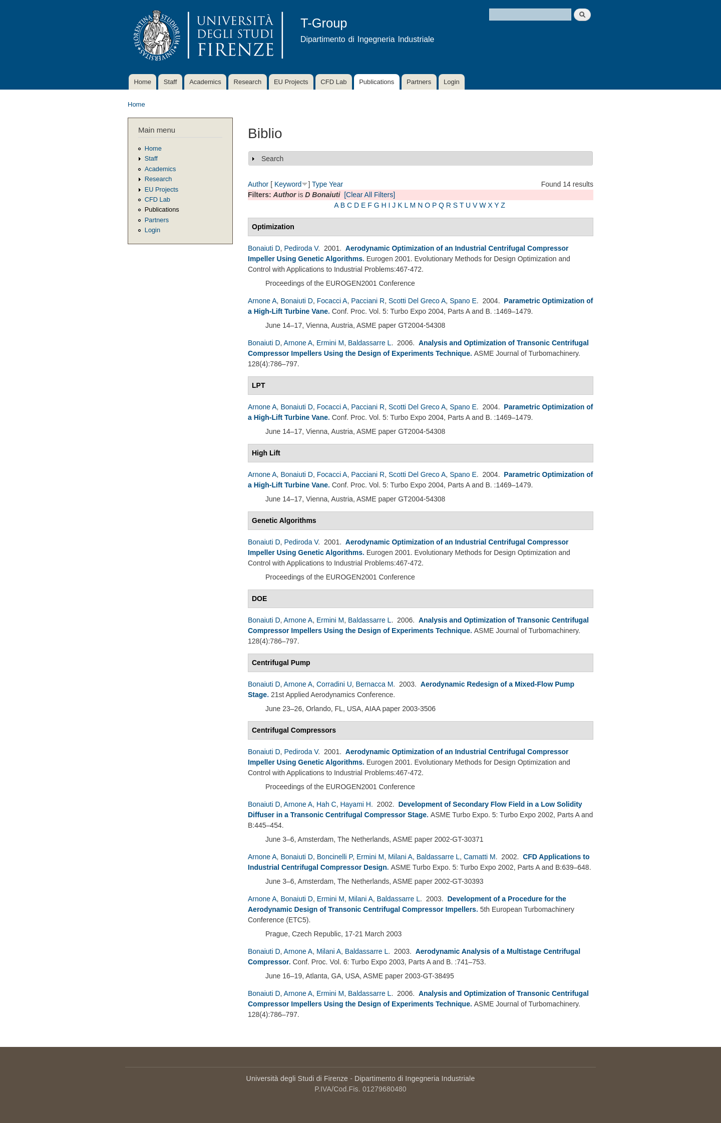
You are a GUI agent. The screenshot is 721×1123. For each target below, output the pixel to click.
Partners (419, 82)
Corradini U (334, 684)
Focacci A (332, 301)
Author (258, 184)
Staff (170, 82)
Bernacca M (375, 684)
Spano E (463, 301)
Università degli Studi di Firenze (297, 1078)
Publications (376, 82)
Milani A (400, 857)
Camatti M (480, 857)
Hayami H (355, 804)
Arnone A (262, 301)
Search (272, 159)
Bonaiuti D (264, 248)
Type (319, 184)
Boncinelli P (334, 857)
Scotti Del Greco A (417, 301)
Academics (205, 82)
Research (248, 82)
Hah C (326, 804)
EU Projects (291, 82)
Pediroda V (301, 248)
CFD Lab (333, 82)
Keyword (287, 184)
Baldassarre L (369, 343)
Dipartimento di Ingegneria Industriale (414, 1078)
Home (142, 82)
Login (452, 82)
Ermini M (330, 343)
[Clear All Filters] (369, 195)
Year (336, 184)
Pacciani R (368, 301)
